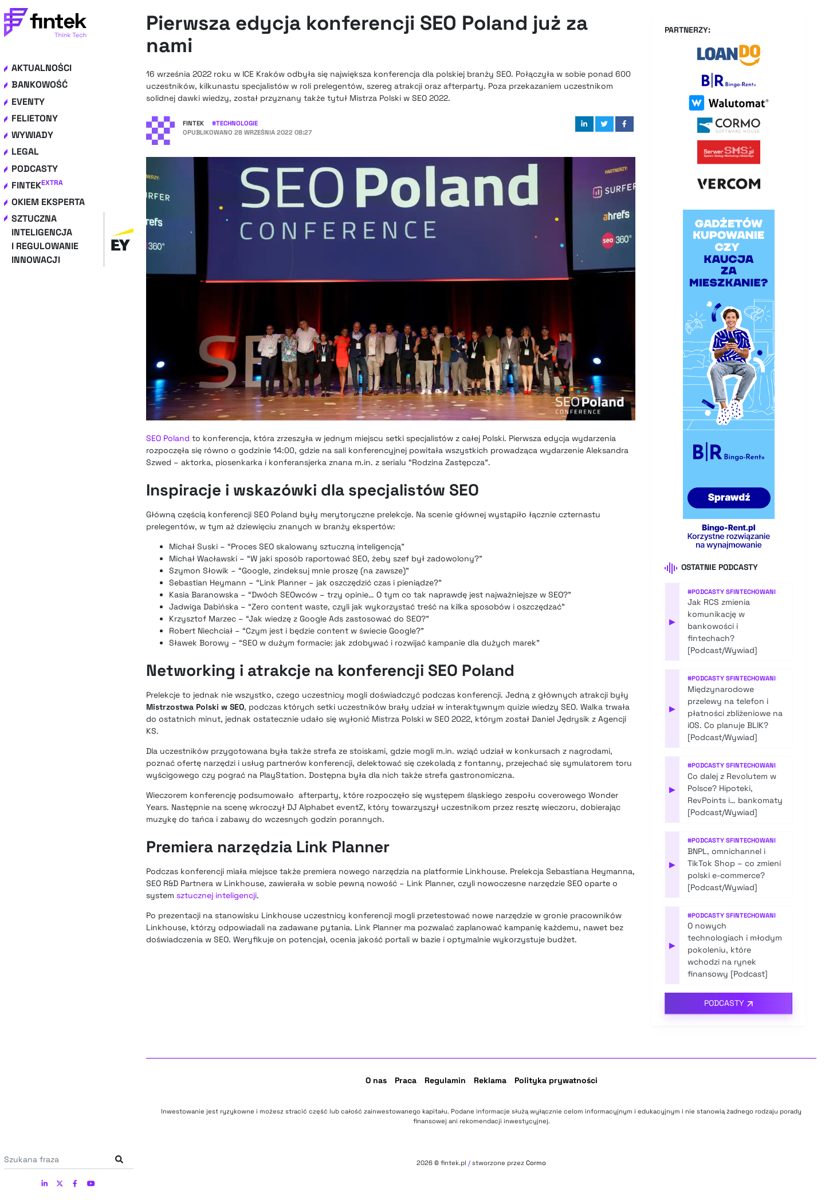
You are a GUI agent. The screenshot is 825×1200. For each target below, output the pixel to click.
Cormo (536, 1163)
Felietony (34, 118)
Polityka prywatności (556, 1080)
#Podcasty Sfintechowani (732, 592)
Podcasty (34, 169)
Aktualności (41, 68)
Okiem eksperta (48, 202)
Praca (406, 1080)
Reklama (490, 1080)
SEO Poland (168, 438)
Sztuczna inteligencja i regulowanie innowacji (72, 239)
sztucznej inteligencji (216, 895)
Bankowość (39, 84)
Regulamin (445, 1080)
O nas (376, 1080)
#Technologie (235, 123)
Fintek (37, 185)
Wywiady (32, 135)
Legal (25, 151)
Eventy (28, 102)
